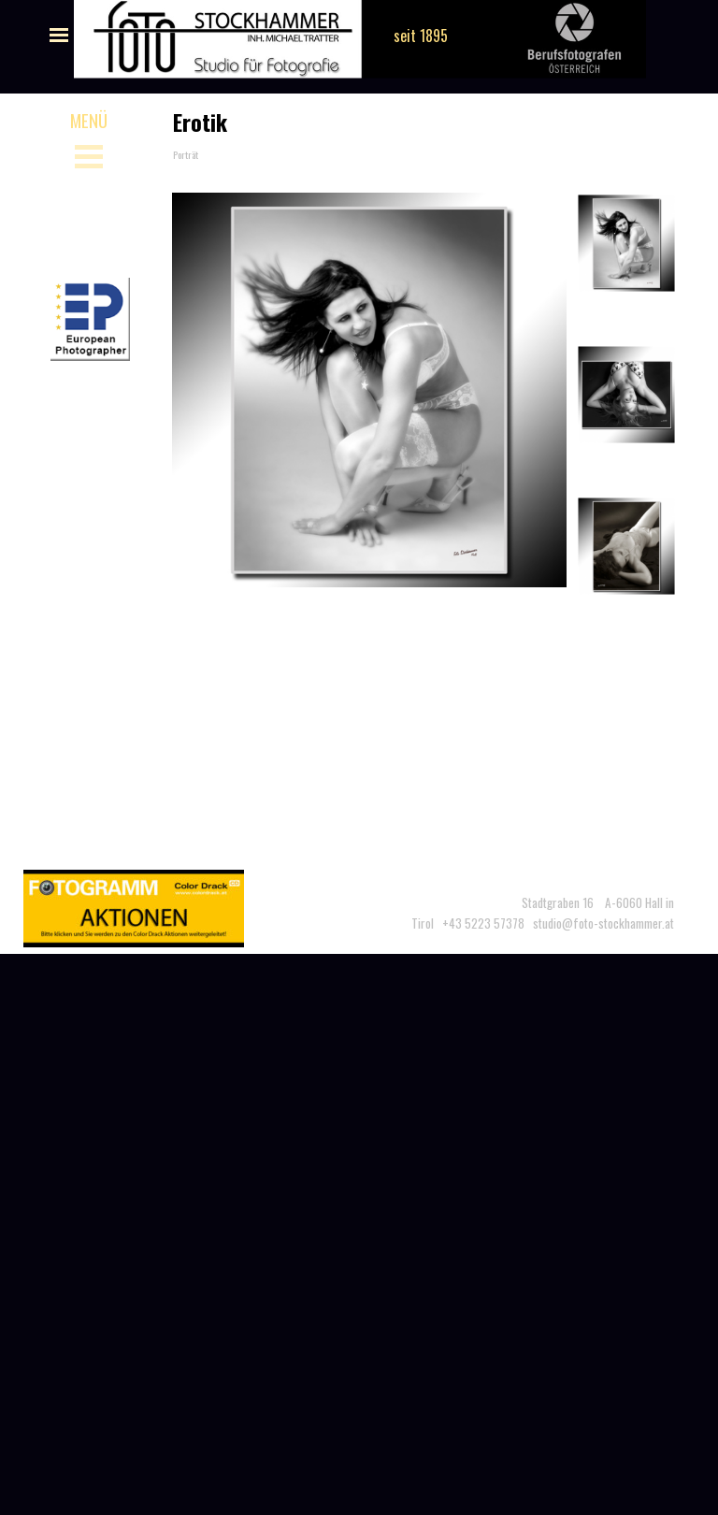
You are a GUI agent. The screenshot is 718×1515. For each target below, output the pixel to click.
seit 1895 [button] (421, 35)
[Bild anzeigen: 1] (626, 243)
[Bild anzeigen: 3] (626, 546)
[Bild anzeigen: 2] (626, 395)
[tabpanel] (527, 902)
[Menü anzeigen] (59, 35)
